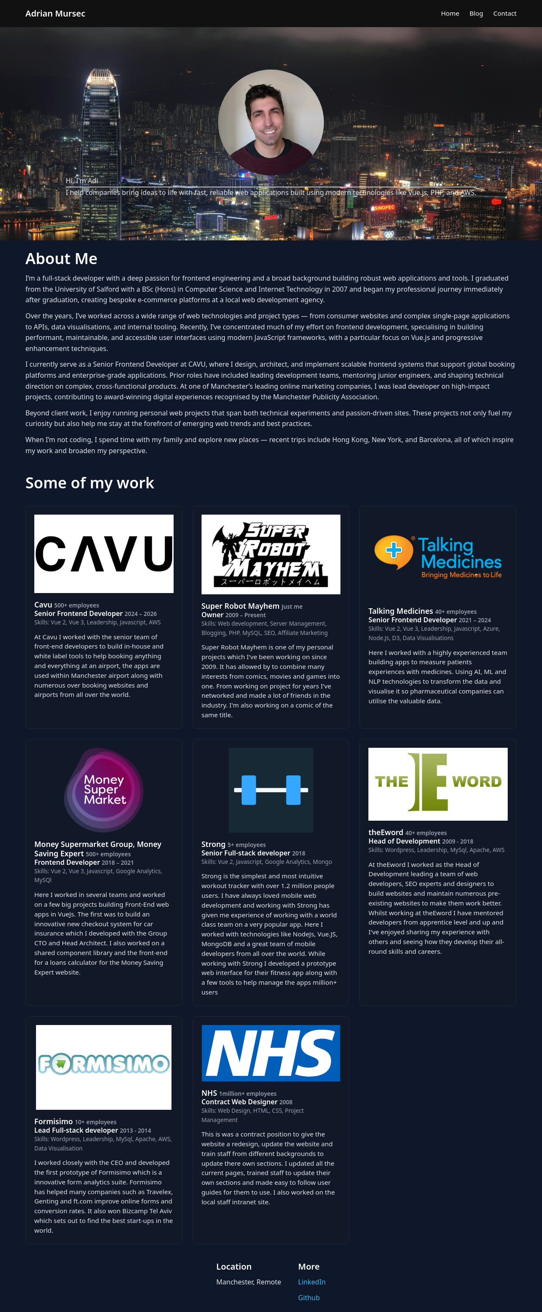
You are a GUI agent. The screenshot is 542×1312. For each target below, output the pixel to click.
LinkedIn (312, 1282)
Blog (476, 13)
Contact (505, 13)
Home (450, 13)
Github (309, 1297)
